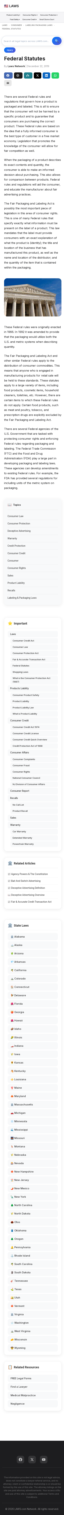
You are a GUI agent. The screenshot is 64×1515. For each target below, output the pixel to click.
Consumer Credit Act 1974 (26, 727)
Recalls (11, 590)
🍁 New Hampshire (22, 1171)
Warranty (12, 538)
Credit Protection (16, 545)
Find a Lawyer (19, 1386)
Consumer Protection (19, 523)
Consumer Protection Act (26, 653)
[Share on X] (37, 75)
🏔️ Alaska (16, 945)
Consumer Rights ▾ (30, 15)
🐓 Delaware (18, 995)
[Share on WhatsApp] (55, 75)
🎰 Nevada (17, 1163)
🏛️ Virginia (17, 1314)
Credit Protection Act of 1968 (27, 746)
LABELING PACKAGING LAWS (38, 25)
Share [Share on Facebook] (7, 75)
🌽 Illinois (16, 1037)
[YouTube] (43, 1459)
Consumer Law (15, 516)
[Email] (8, 83)
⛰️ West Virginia (20, 1331)
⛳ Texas (16, 1289)
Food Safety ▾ (15, 19)
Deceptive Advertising (19, 531)
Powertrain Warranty (23, 844)
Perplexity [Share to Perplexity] (27, 75)
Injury (10, 50)
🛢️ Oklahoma (18, 1230)
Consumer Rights (17, 568)
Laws (13, 634)
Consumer (13, 560)
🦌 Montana (18, 1146)
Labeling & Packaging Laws (22, 597)
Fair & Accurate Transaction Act (29, 659)
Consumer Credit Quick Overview (30, 739)
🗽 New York (18, 1196)
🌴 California (18, 970)
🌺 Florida (17, 1003)
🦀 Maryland (18, 1096)
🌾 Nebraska (18, 1154)
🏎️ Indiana (17, 1045)
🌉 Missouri (18, 1138)
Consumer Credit (16, 553)
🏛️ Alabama (18, 936)
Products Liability (19, 688)
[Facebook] (20, 1459)
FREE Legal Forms (21, 1378)
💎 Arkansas (18, 961)
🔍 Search (57, 41)
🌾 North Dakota (20, 1213)
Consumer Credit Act (23, 640)
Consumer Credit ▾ (30, 19)
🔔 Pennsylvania (21, 1247)
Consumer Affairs (19, 752)
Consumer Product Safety (26, 695)
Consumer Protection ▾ (49, 15)
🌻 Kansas (17, 1062)
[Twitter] (32, 1459)
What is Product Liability (25, 713)
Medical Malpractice (23, 1395)
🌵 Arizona (17, 953)
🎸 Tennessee (19, 1280)
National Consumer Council (26, 778)
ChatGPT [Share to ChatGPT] (17, 75)
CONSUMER (16, 25)
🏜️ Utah (15, 1297)
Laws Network (16, 66)
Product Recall (20, 811)
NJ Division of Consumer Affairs (29, 784)
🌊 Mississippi (19, 1129)
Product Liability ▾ (13, 15)
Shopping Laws (20, 672)
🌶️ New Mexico (20, 1188)
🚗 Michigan (18, 1112)
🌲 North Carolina (21, 1205)
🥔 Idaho (16, 1028)
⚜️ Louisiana (18, 1079)
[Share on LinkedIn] (46, 75)
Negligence (18, 1403)
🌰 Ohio (15, 1222)
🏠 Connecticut (20, 986)
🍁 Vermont (17, 1305)
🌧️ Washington (20, 1322)
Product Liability (16, 583)
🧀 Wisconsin (19, 1339)
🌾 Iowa (15, 1054)
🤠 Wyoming (18, 1347)
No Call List (18, 805)
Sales (10, 575)
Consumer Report (19, 791)
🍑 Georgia (17, 1012)
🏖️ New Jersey (20, 1180)
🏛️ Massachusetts (22, 1104)
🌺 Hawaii (17, 1020)
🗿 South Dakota (21, 1272)
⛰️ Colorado (18, 978)
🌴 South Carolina (21, 1264)
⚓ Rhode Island (20, 1255)
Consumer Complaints (24, 759)
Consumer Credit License (26, 733)
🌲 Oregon (17, 1238)
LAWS (4, 25)
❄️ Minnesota (19, 1121)
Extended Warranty (22, 838)
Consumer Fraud (21, 765)
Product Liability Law (23, 707)
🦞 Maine (16, 1087)
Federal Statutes (21, 665)
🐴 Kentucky (18, 1071)
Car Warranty (19, 831)
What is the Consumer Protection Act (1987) (31, 680)
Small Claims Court (46, 19)
